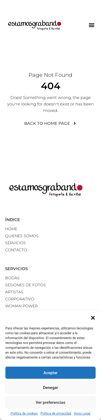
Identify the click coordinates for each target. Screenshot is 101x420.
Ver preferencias (50, 402)
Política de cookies (24, 413)
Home (11, 228)
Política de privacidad (55, 413)
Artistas (14, 292)
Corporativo (19, 299)
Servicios (15, 242)
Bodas (12, 278)
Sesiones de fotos (25, 285)
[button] (93, 318)
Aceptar (50, 372)
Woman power (21, 306)
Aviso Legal (82, 413)
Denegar (50, 387)
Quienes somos (22, 235)
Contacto (16, 249)
